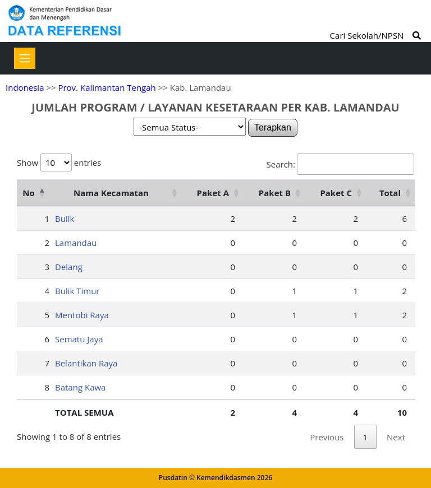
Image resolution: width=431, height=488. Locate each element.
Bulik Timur (77, 290)
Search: (340, 164)
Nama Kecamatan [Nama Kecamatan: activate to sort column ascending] (111, 192)
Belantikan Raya (86, 363)
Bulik (64, 218)
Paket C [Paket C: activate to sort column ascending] (336, 192)
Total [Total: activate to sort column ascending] (390, 192)
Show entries (59, 162)
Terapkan (272, 127)
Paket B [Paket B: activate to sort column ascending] (275, 192)
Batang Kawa (80, 387)
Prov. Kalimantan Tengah (106, 87)
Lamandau (76, 242)
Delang (68, 266)
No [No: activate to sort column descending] (28, 192)
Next (396, 437)
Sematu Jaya (79, 339)
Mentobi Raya (82, 314)
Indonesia (25, 87)
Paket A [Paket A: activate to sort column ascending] (213, 192)
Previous (326, 437)
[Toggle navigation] (24, 58)
